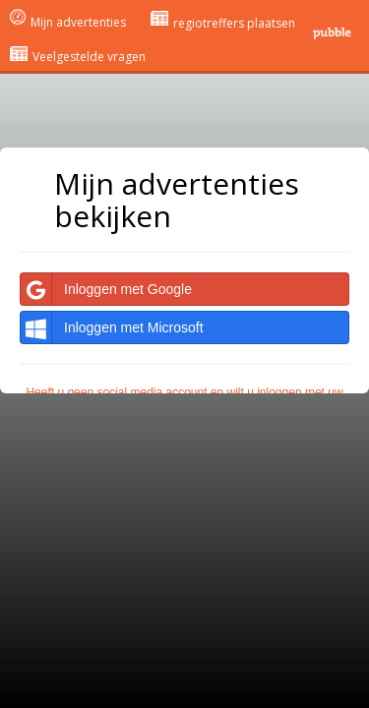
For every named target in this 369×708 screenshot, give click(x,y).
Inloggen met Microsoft (112, 327)
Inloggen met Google (106, 289)
